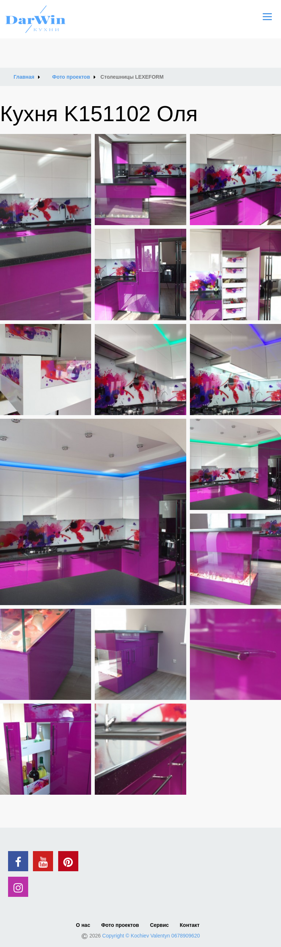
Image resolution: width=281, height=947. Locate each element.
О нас (83, 925)
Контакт (189, 925)
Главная (24, 77)
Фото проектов (71, 77)
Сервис (159, 925)
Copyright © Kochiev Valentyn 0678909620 (151, 936)
